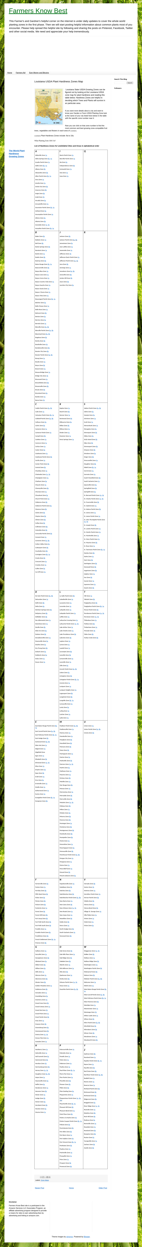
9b (43, 197)
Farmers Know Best (38, 10)
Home (9, 73)
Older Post (103, 1188)
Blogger (87, 1237)
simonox (69, 1237)
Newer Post (39, 1188)
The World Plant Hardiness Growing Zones (17, 154)
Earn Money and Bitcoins (39, 73)
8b (49, 159)
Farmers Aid (20, 73)
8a (45, 200)
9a (46, 155)
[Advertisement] (71, 51)
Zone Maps (45, 1180)
